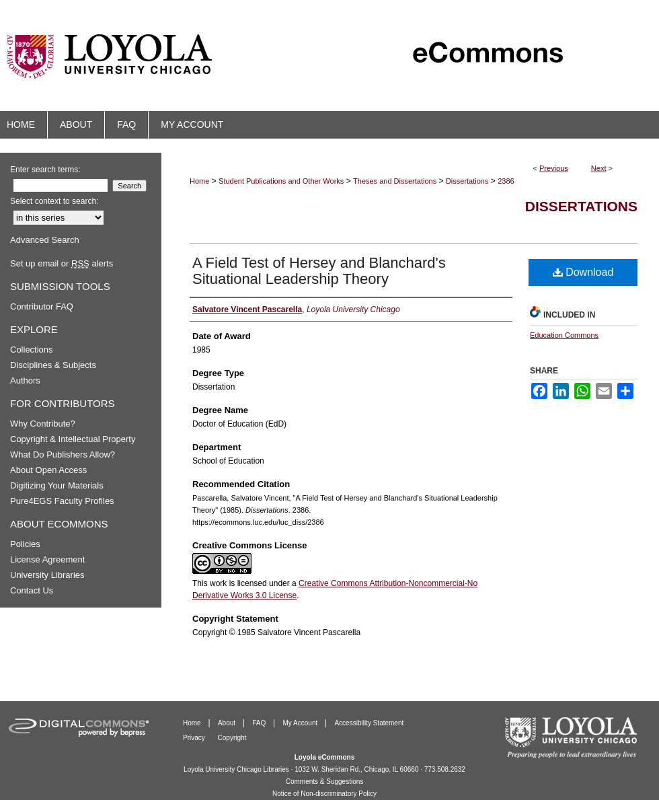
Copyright (232, 737)
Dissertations (467, 181)
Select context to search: (54, 201)
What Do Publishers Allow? (62, 454)
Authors (25, 380)
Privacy (195, 737)
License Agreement (47, 559)
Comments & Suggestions (325, 781)
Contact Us (31, 590)
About (227, 723)
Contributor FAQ (41, 306)
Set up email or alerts (61, 263)
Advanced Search (44, 240)
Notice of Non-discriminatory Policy (324, 793)
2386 (506, 181)
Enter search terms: (45, 169)
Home (199, 181)
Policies (25, 544)
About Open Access (48, 470)
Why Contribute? (42, 424)
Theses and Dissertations (394, 181)
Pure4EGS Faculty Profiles (62, 501)
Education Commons (564, 335)
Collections (31, 349)
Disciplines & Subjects (53, 365)
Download (583, 272)
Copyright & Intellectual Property (72, 439)
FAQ (260, 723)
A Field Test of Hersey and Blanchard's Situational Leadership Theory (319, 270)
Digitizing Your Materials (57, 485)
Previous (553, 168)
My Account (301, 723)
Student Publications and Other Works (281, 181)
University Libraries (47, 575)
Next (599, 168)
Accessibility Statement (368, 723)
